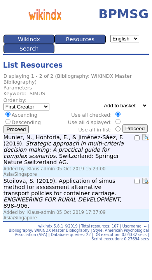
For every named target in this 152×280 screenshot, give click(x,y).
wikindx (45, 226)
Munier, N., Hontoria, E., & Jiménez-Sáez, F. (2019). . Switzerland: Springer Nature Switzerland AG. (63, 149)
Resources (80, 39)
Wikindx (29, 39)
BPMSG (123, 14)
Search (28, 49)
